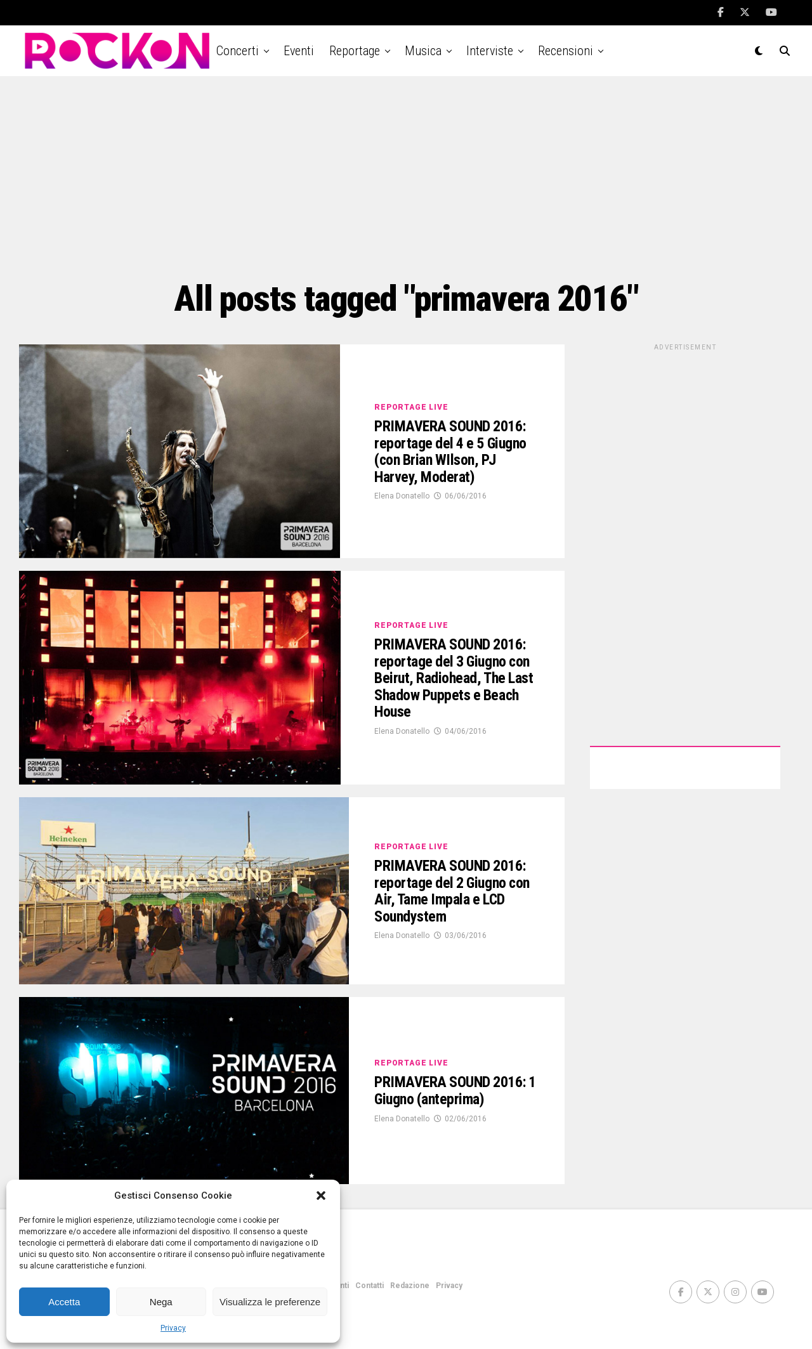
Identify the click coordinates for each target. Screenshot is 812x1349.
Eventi (299, 50)
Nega (161, 1301)
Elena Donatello (401, 512)
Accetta (64, 1301)
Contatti (369, 1285)
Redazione (409, 1285)
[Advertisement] (406, 177)
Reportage (354, 50)
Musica (423, 50)
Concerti (237, 50)
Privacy (173, 1328)
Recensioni (565, 50)
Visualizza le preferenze (269, 1301)
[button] (321, 1195)
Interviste (489, 50)
